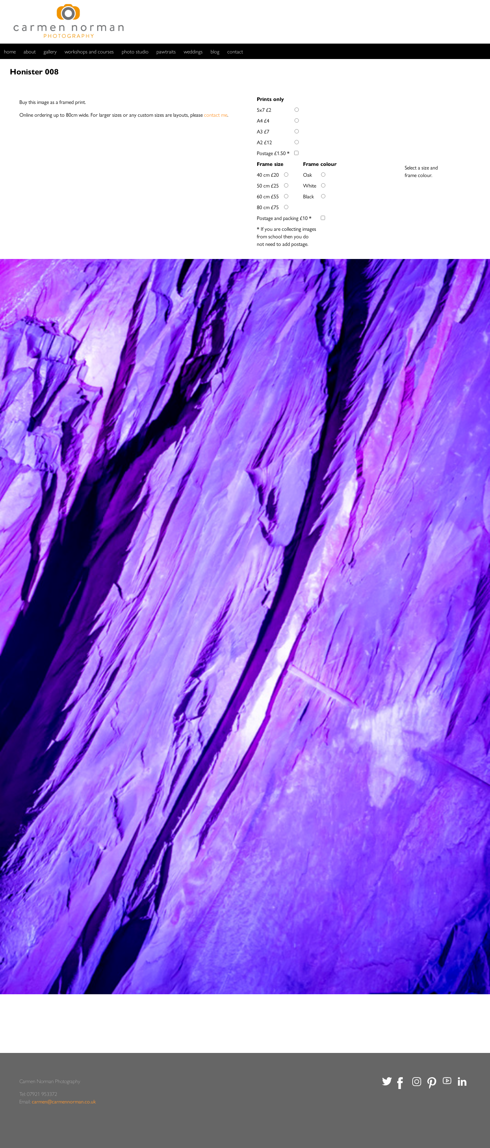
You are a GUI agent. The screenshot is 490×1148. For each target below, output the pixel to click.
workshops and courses (89, 51)
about (30, 51)
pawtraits (166, 51)
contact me (215, 114)
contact (235, 51)
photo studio (135, 51)
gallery (50, 51)
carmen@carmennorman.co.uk (64, 1101)
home (10, 51)
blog (215, 51)
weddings (193, 51)
